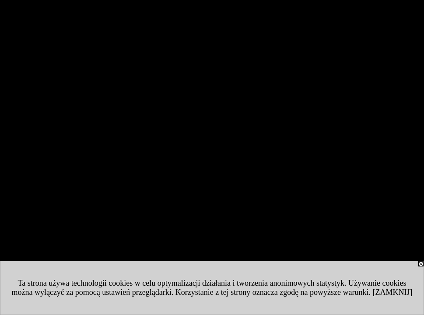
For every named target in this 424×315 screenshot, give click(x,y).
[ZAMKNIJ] (393, 292)
